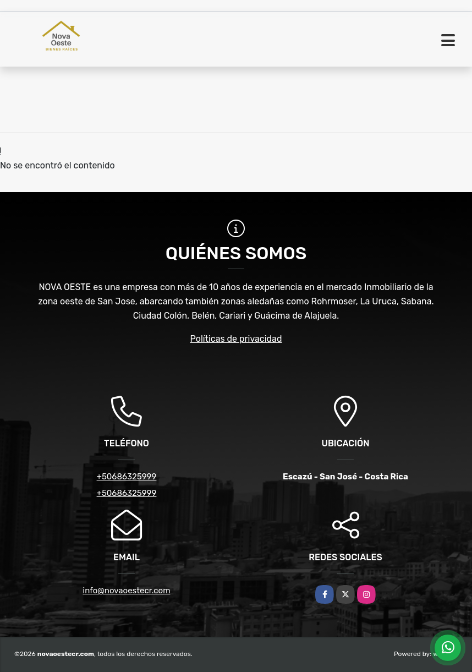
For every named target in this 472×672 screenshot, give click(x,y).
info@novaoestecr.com (127, 590)
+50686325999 (127, 477)
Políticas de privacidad (236, 339)
